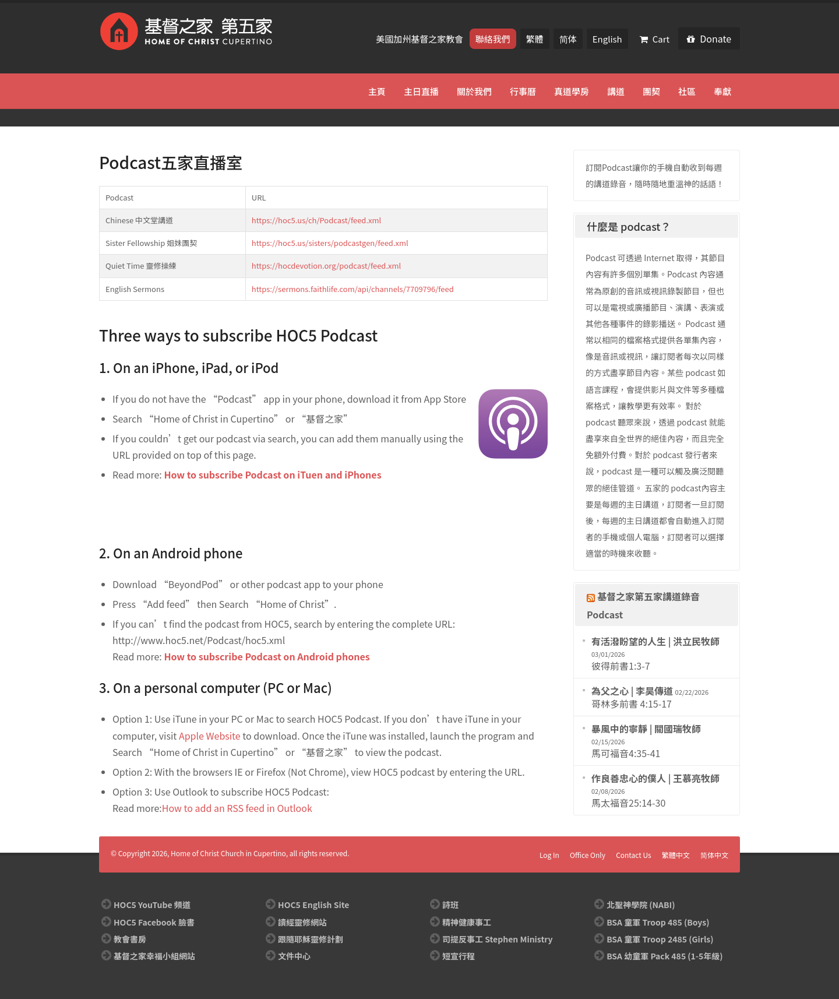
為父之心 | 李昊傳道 (632, 691)
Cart (655, 39)
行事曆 (523, 91)
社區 (687, 91)
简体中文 (714, 855)
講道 (616, 91)
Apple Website (210, 736)
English (607, 39)
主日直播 (421, 91)
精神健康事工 (466, 922)
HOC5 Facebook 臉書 (154, 922)
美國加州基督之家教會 (420, 39)
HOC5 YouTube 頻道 (152, 904)
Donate (709, 38)
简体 (568, 39)
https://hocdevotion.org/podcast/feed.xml (326, 265)
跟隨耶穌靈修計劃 (310, 939)
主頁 (377, 91)
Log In (549, 855)
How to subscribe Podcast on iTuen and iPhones (272, 474)
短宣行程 (458, 956)
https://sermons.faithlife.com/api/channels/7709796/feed (353, 288)
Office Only (587, 855)
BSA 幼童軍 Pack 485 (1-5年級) (664, 956)
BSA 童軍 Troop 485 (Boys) (658, 922)
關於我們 (474, 91)
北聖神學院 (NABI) (641, 904)
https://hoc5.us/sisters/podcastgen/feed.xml (330, 242)
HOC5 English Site (313, 904)
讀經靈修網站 (302, 922)
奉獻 (722, 91)
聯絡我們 (492, 39)
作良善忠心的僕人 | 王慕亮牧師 (655, 778)
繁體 (535, 39)
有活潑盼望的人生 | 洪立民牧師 (655, 641)
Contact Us (633, 855)
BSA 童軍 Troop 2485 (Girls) (660, 939)
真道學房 (571, 91)
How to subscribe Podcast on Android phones (266, 656)
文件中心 (294, 956)
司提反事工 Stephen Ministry (497, 939)
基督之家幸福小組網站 (154, 956)
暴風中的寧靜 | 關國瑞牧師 (646, 729)
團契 (651, 91)
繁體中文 (676, 855)
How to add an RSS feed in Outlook (237, 808)
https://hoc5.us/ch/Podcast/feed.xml (316, 220)
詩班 (450, 904)
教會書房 (130, 939)
